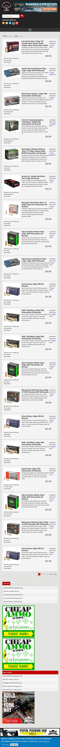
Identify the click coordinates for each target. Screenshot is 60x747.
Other (52, 45)
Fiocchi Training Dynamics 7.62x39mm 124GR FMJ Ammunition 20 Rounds (32, 122)
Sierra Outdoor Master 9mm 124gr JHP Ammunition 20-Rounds (33, 234)
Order (16, 36)
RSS (3, 23)
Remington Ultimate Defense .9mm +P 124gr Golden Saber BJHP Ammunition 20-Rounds (34, 151)
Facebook (7, 23)
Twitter (10, 23)
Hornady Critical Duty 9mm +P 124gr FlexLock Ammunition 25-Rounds (35, 205)
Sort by (5, 36)
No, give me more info (42, 742)
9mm (52, 180)
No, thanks (14, 745)
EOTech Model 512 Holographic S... (13, 598)
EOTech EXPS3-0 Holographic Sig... (14, 588)
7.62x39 (53, 124)
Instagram (13, 23)
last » (55, 574)
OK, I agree (5, 745)
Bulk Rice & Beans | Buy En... (12, 591)
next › (51, 574)
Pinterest (17, 23)
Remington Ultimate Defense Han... (13, 594)
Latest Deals (7, 583)
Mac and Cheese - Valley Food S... (13, 601)
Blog (12, 583)
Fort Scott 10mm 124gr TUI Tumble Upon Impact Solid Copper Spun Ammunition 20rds (35, 43)
